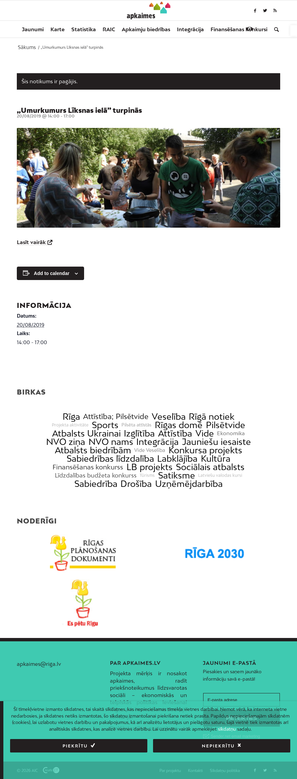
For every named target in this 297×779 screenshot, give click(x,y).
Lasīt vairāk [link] (31, 242)
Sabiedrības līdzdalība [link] (110, 458)
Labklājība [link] (177, 458)
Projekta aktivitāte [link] (70, 425)
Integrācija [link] (157, 442)
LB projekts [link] (149, 467)
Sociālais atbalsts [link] (210, 467)
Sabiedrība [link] (95, 483)
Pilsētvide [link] (225, 425)
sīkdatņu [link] (227, 729)
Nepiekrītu (218, 745)
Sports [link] (105, 425)
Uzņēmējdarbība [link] (189, 483)
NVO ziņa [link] (65, 442)
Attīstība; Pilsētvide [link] (115, 416)
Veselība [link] (169, 416)
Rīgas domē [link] (178, 425)
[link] (293, 30)
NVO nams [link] (110, 442)
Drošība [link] (136, 483)
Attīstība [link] (175, 433)
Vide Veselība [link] (149, 450)
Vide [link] (204, 433)
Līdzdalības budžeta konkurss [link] (96, 475)
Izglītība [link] (139, 433)
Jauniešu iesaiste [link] (216, 442)
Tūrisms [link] (147, 475)
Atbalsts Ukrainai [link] (86, 433)
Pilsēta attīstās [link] (136, 425)
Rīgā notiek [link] (211, 416)
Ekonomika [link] (231, 433)
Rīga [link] (71, 416)
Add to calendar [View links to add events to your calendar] (52, 273)
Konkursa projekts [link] (205, 450)
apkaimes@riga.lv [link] (39, 664)
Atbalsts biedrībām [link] (93, 450)
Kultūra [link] (215, 458)
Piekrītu (75, 745)
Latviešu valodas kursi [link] (220, 475)
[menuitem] (32, 29)
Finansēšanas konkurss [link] (87, 467)
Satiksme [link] (176, 475)
